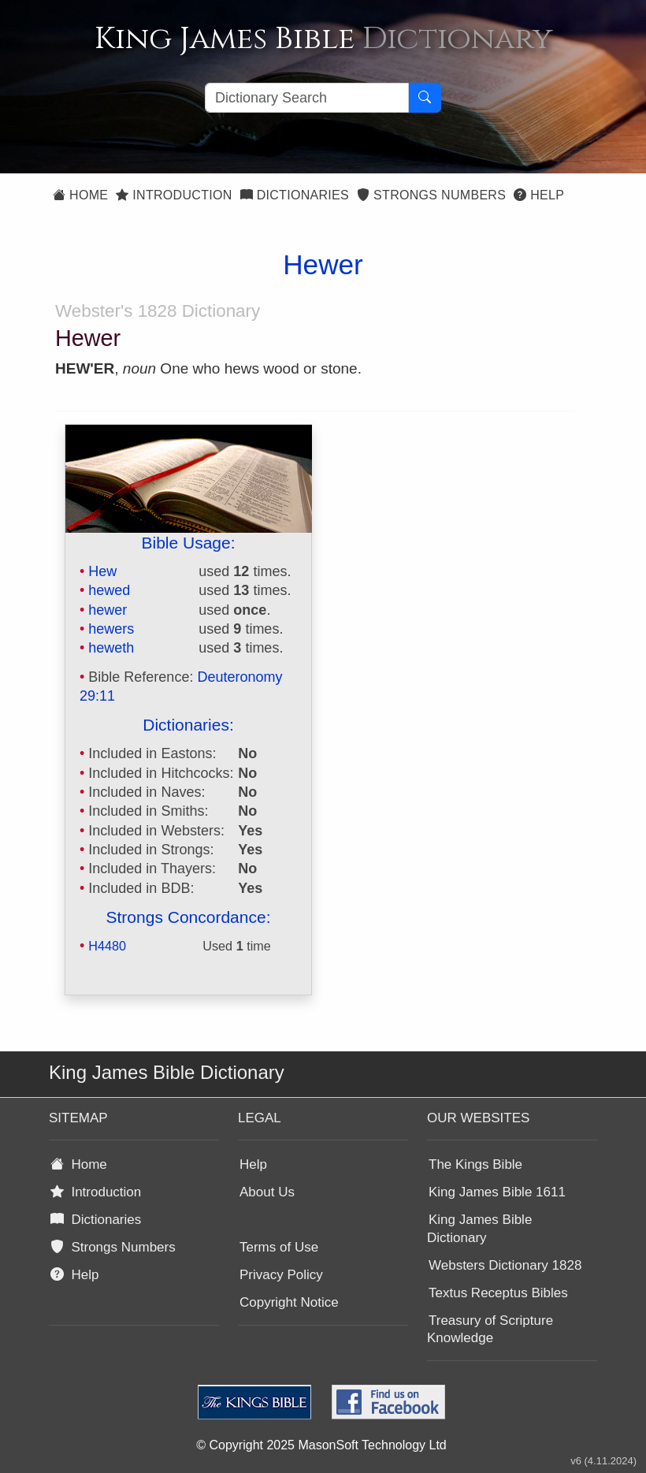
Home (80, 195)
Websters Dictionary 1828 (505, 1265)
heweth (111, 648)
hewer (107, 610)
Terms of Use (278, 1247)
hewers (111, 629)
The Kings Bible (475, 1164)
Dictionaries (294, 195)
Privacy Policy (281, 1274)
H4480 (107, 946)
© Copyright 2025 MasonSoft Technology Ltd (321, 1445)
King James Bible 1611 (497, 1192)
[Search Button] (424, 98)
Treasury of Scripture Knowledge (490, 1329)
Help (539, 195)
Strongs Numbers (431, 195)
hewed (109, 590)
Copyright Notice (289, 1302)
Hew (102, 571)
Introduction (174, 195)
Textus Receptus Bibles (498, 1292)
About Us (267, 1192)
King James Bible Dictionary (479, 1228)
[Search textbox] (307, 98)
